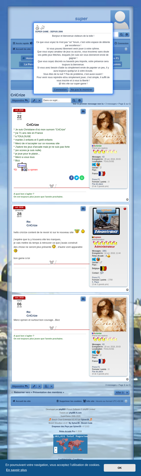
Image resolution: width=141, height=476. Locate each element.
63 (103, 157)
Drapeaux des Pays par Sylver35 (66, 426)
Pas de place (97, 184)
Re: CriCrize (32, 223)
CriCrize (18, 95)
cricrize (98, 146)
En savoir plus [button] (16, 470)
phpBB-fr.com (75, 413)
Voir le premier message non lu (88, 104)
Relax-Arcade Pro (67, 431)
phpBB (62, 409)
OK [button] (120, 467)
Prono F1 (96, 179)
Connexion (60, 89)
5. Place (95, 282)
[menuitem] (121, 43)
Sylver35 (85, 420)
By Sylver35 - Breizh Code (80, 423)
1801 (104, 251)
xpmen (98, 237)
